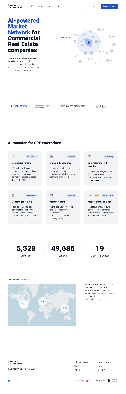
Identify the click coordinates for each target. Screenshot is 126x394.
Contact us (102, 370)
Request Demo (109, 6)
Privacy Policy (104, 362)
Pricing (59, 6)
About (50, 6)
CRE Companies (36, 6)
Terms (100, 366)
